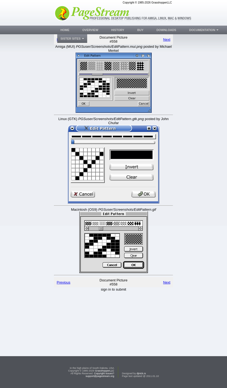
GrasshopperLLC (104, 370)
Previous (63, 282)
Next (166, 40)
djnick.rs (141, 373)
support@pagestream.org (100, 376)
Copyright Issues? (104, 373)
